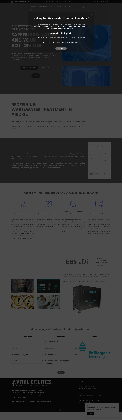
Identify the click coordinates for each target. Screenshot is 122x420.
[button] (92, 15)
